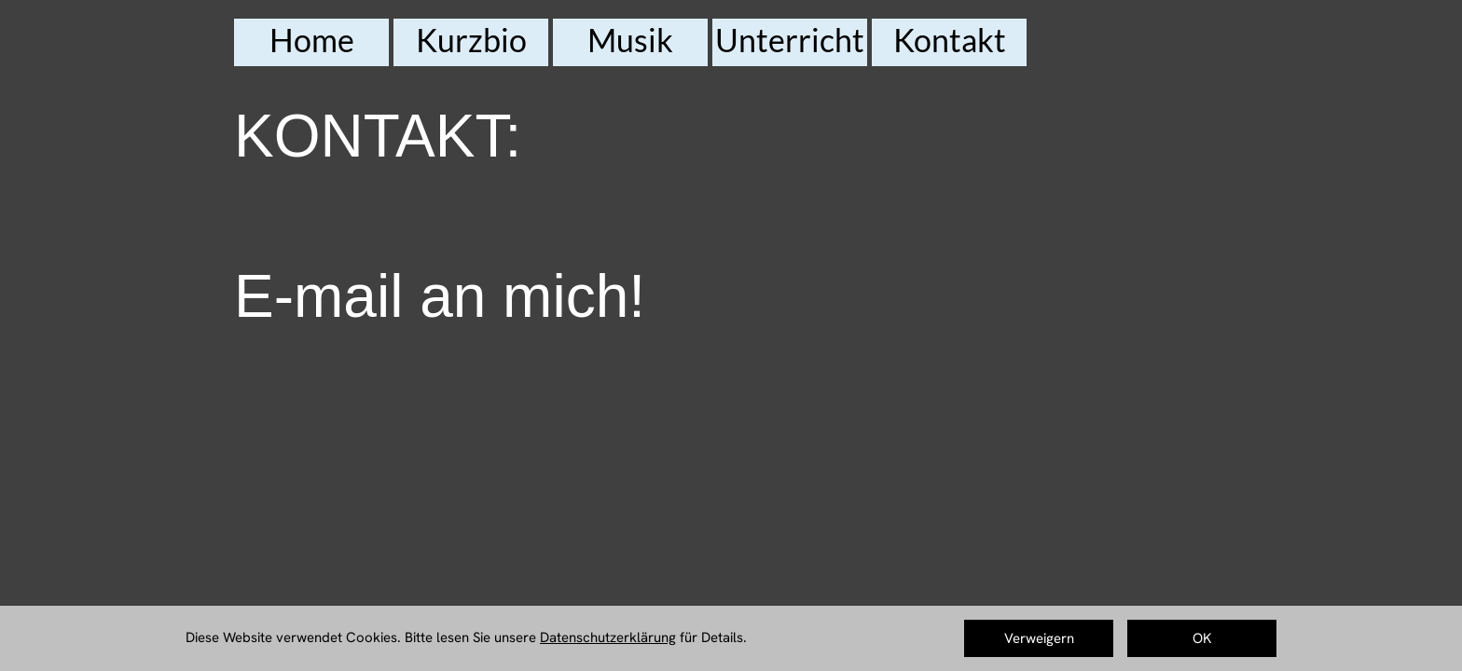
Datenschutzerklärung (608, 637)
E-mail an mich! (439, 296)
